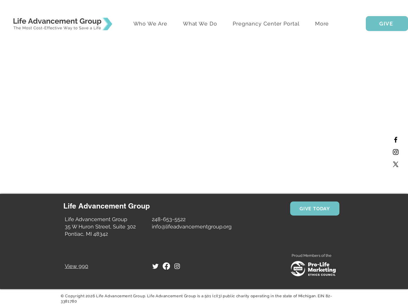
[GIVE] (387, 23)
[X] (395, 164)
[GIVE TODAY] (314, 208)
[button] (322, 24)
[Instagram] (395, 152)
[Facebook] (395, 140)
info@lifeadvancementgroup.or (190, 226)
